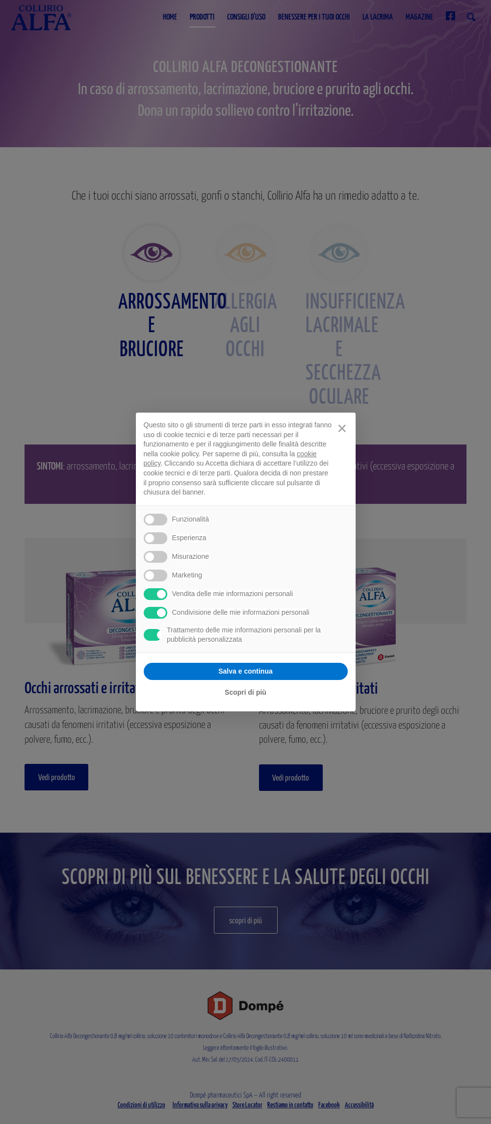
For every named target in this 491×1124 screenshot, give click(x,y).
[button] (342, 428)
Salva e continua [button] (245, 671)
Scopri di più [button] (245, 692)
